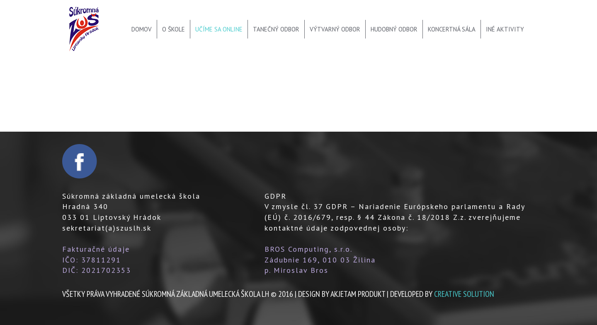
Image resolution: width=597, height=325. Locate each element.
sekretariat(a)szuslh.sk (106, 228)
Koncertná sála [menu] (452, 29)
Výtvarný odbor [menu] (335, 29)
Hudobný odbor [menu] (394, 29)
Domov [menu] (141, 29)
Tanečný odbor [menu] (276, 29)
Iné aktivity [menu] (505, 29)
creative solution (464, 294)
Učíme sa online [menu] (219, 29)
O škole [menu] (173, 29)
